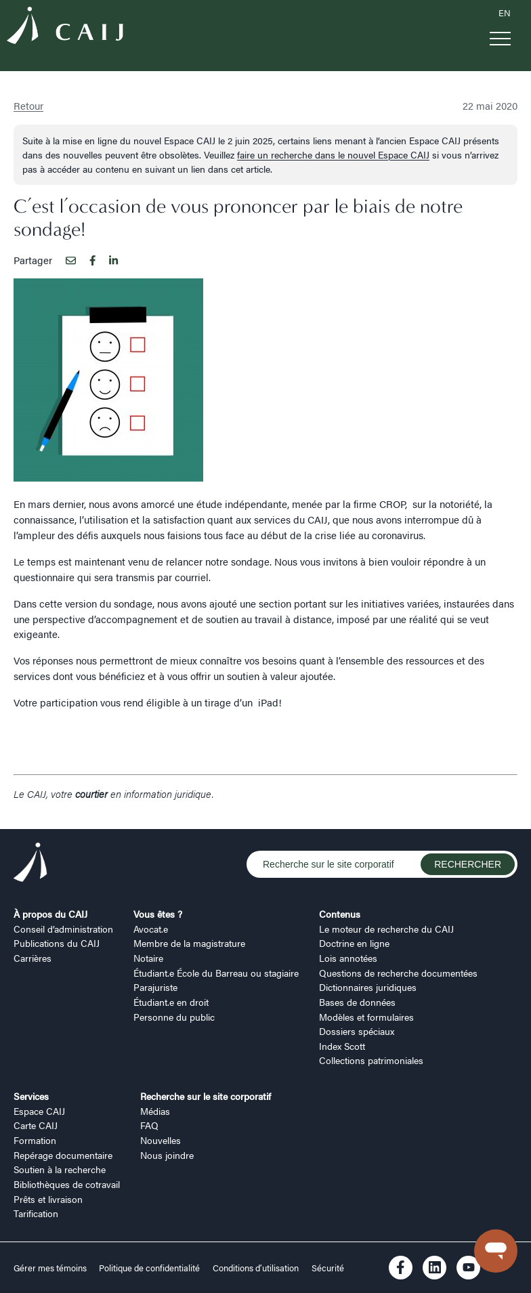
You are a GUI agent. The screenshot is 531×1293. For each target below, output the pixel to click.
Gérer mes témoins (51, 1268)
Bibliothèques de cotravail (67, 1184)
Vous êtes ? (157, 913)
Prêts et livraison (48, 1199)
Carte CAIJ (36, 1125)
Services (31, 1096)
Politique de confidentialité (149, 1268)
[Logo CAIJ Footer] (30, 865)
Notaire (148, 958)
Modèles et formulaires (366, 1016)
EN (504, 13)
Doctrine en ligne (354, 943)
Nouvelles (160, 1140)
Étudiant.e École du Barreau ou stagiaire (216, 972)
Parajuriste (155, 987)
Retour (28, 105)
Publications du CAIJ (57, 943)
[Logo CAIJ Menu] (65, 27)
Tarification (36, 1213)
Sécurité (328, 1268)
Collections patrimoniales (371, 1060)
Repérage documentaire (63, 1155)
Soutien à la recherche (60, 1169)
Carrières (32, 958)
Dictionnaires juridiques (368, 987)
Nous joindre (167, 1155)
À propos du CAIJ (50, 913)
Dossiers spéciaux (356, 1031)
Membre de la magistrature (189, 943)
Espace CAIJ (39, 1111)
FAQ (149, 1125)
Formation (35, 1140)
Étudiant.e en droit (171, 1002)
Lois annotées (348, 958)
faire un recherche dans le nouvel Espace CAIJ (333, 154)
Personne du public (174, 1016)
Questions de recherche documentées (398, 972)
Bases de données (357, 1002)
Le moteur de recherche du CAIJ (386, 928)
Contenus (339, 913)
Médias (155, 1111)
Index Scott (342, 1046)
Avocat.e (150, 928)
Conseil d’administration (63, 928)
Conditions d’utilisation (256, 1268)
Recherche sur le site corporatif (205, 1096)
